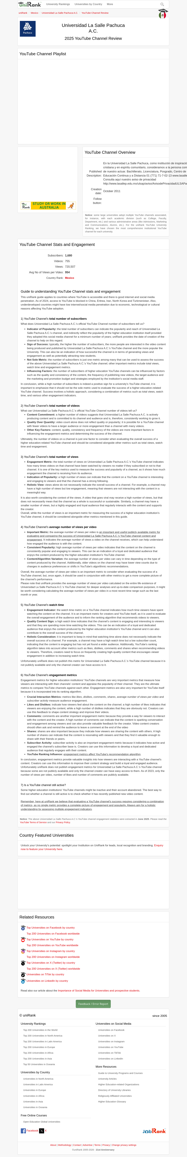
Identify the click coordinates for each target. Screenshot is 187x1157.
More (110, 4)
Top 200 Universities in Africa (38, 1053)
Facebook (29, 1130)
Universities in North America (38, 1079)
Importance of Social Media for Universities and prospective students (98, 990)
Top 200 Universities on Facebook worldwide (50, 933)
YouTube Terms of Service (33, 822)
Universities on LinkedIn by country (44, 980)
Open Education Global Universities (41, 1121)
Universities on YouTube (110, 1047)
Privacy (106, 1145)
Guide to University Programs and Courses (120, 1073)
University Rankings (58, 4)
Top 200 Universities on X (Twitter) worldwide (50, 968)
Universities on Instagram (111, 1041)
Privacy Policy (63, 822)
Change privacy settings (124, 1145)
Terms (97, 1145)
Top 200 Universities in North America (42, 1035)
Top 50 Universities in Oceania (39, 1064)
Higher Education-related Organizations (118, 1084)
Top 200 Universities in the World (40, 1030)
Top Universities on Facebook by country (48, 927)
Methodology (64, 1145)
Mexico (69, 277)
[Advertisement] (48, 172)
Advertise (87, 1145)
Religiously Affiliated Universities (115, 1096)
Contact (77, 1145)
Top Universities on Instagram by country (48, 951)
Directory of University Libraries (114, 1090)
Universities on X (107, 1035)
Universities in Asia (33, 1101)
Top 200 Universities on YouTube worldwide (49, 945)
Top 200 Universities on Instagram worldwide (50, 956)
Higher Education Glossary (112, 1101)
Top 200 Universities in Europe (39, 1047)
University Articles (107, 1079)
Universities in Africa (33, 1096)
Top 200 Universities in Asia (37, 1058)
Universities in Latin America (38, 1084)
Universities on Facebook (111, 1030)
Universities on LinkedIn (110, 1058)
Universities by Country (88, 4)
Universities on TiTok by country (42, 974)
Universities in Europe (34, 1090)
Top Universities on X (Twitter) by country (48, 962)
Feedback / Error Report (93, 1004)
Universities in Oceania (35, 1107)
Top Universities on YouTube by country (47, 939)
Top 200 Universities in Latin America (42, 1041)
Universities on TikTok (109, 1053)
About (53, 1145)
